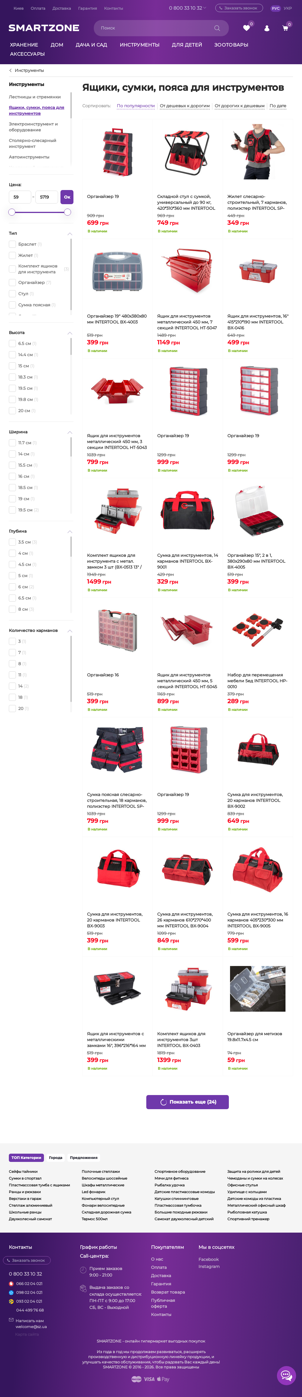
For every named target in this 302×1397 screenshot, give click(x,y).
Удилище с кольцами (247, 1192)
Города (55, 1157)
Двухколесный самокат (30, 1219)
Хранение (24, 45)
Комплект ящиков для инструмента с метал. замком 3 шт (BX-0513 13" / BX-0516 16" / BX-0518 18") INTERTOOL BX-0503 (114, 561)
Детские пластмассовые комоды (185, 1192)
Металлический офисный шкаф (256, 1205)
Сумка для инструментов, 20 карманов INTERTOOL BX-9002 (255, 800)
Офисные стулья (242, 1185)
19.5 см (23, 388)
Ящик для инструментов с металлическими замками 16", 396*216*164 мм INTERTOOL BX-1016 (116, 1039)
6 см (21, 586)
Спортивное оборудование (180, 1171)
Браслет (25, 244)
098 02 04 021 (29, 1292)
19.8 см (23, 399)
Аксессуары (27, 54)
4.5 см (23, 564)
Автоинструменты (29, 157)
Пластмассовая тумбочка (178, 1205)
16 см (22, 476)
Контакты (113, 8)
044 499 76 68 (30, 1310)
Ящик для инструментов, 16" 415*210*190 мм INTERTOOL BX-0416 (257, 322)
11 (18, 674)
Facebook (208, 1259)
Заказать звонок (240, 8)
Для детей (187, 45)
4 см (21, 553)
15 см (22, 365)
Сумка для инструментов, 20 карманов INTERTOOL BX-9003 (114, 920)
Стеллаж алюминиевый (30, 1205)
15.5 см (23, 465)
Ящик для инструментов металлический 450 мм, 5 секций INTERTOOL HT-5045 (187, 680)
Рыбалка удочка (170, 1185)
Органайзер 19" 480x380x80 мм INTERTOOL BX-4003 (117, 319)
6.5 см (23, 343)
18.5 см (23, 487)
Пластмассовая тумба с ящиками (39, 1185)
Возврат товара (168, 1292)
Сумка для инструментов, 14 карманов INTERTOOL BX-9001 (187, 561)
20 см (22, 410)
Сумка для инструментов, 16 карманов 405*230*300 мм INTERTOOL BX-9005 (257, 920)
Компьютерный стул (100, 1198)
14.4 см (23, 354)
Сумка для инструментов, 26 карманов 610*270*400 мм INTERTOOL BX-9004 (185, 920)
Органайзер (30, 282)
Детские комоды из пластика (254, 1198)
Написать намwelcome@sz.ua (28, 1323)
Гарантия (87, 8)
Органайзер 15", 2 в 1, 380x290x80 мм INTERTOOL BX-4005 (256, 561)
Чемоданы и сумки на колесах (255, 1178)
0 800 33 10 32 (185, 8)
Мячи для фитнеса (171, 1178)
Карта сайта (27, 1334)
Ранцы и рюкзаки (25, 1192)
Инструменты (140, 45)
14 (19, 686)
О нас (157, 1259)
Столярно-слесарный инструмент (32, 143)
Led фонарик (93, 1192)
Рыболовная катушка (247, 1212)
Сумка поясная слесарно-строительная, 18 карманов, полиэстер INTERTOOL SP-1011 (117, 800)
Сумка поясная (32, 304)
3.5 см (23, 542)
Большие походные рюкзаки (181, 1212)
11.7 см (23, 442)
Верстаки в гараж (25, 1198)
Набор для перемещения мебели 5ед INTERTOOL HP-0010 (257, 680)
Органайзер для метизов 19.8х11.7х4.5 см (254, 1036)
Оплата (38, 8)
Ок (67, 197)
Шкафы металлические (103, 1185)
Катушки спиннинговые (176, 1198)
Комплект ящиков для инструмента (39, 269)
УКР (288, 8)
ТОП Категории (26, 1157)
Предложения (84, 1157)
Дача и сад (91, 45)
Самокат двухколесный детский (184, 1219)
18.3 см (23, 377)
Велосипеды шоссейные (104, 1178)
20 (19, 708)
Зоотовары (231, 45)
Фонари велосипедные (103, 1205)
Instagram (209, 1266)
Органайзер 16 (103, 675)
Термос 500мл (95, 1219)
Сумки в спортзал (25, 1178)
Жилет (23, 255)
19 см (22, 498)
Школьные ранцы (25, 1212)
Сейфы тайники (23, 1171)
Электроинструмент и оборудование (33, 127)
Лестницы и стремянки (35, 97)
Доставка (61, 8)
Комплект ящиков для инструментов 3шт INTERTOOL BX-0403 (181, 1039)
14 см (22, 454)
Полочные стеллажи (101, 1171)
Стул (21, 293)
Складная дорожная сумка (106, 1212)
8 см (21, 609)
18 (18, 697)
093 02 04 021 (29, 1301)
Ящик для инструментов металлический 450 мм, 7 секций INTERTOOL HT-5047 (187, 322)
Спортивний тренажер (248, 1219)
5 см (21, 575)
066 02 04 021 (29, 1283)
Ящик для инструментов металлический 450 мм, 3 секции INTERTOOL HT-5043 (117, 441)
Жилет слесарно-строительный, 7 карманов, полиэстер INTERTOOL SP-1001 (257, 202)
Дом (57, 45)
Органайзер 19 (103, 196)
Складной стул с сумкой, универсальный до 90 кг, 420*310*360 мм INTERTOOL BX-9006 (186, 202)
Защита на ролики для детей (253, 1171)
